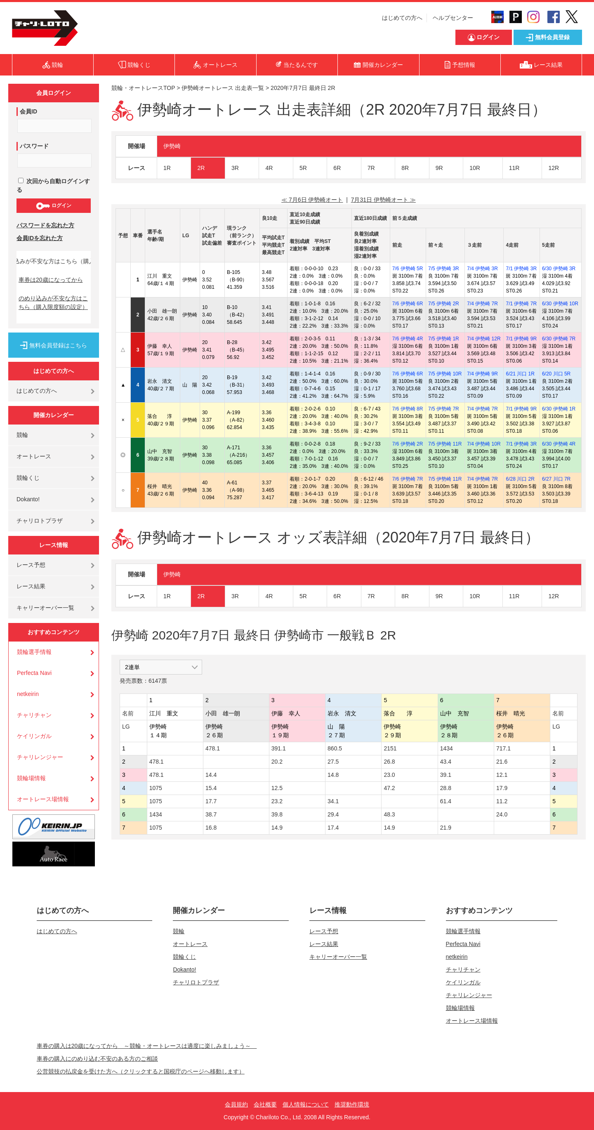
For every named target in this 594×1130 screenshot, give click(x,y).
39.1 (445, 774)
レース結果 (30, 586)
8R (405, 168)
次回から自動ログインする (53, 185)
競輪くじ (28, 477)
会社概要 (265, 1104)
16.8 (211, 827)
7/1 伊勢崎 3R (521, 268)
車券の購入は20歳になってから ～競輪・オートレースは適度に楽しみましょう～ (147, 1046)
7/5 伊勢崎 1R (443, 339)
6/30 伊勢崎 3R (558, 268)
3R (235, 168)
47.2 (389, 788)
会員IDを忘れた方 (39, 238)
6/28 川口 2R (520, 479)
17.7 (211, 801)
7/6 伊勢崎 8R (407, 409)
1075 (155, 788)
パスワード (34, 146)
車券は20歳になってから (51, 279)
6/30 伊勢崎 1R (558, 409)
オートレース (33, 456)
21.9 (445, 827)
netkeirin (28, 694)
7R (371, 168)
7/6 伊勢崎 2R (407, 444)
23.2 (277, 801)
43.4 (445, 761)
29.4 (333, 814)
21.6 (501, 761)
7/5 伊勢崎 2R (443, 304)
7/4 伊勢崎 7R (482, 304)
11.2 (501, 801)
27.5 (333, 761)
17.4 (333, 827)
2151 (390, 748)
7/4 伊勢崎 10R (483, 444)
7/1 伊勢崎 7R (521, 304)
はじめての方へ (402, 17)
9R (439, 168)
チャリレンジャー (40, 757)
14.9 (277, 827)
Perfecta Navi (34, 673)
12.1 (501, 774)
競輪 (22, 435)
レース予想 (30, 564)
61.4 (445, 801)
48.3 (389, 814)
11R (514, 168)
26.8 (389, 761)
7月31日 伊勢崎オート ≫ (383, 199)
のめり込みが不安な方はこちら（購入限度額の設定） (53, 302)
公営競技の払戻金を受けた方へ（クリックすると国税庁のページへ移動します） (141, 1071)
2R (201, 168)
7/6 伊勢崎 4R (407, 339)
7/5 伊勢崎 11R (445, 444)
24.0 (501, 814)
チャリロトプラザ (39, 520)
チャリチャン (34, 715)
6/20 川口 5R (556, 374)
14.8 (333, 774)
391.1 (278, 748)
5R (303, 168)
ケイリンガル (34, 736)
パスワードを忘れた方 (45, 225)
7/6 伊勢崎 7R (407, 479)
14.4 (211, 774)
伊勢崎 (172, 146)
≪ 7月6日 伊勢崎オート (312, 199)
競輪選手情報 (34, 652)
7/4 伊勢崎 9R (482, 374)
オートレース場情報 (43, 799)
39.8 (277, 814)
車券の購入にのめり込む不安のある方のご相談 (97, 1058)
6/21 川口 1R (520, 374)
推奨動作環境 (352, 1104)
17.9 (501, 788)
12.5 (277, 788)
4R (269, 168)
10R (474, 168)
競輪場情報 (31, 778)
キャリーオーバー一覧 (45, 607)
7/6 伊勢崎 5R (407, 268)
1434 (446, 748)
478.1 (212, 748)
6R (337, 168)
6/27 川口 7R (556, 479)
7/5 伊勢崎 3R (443, 268)
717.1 (503, 748)
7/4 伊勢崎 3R (482, 268)
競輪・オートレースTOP (143, 88)
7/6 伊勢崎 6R (407, 304)
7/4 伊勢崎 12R (483, 339)
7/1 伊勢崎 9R (521, 339)
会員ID (28, 111)
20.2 (277, 761)
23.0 (389, 774)
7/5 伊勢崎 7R (443, 409)
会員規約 (236, 1104)
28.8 (445, 788)
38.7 (211, 814)
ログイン (53, 206)
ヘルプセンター (453, 17)
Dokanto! (28, 499)
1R (167, 168)
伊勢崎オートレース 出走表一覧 (223, 88)
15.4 (211, 788)
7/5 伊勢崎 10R (445, 374)
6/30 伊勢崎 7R (558, 339)
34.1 (333, 801)
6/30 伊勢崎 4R (558, 444)
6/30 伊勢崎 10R (560, 304)
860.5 (335, 748)
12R (553, 168)
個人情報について (306, 1104)
